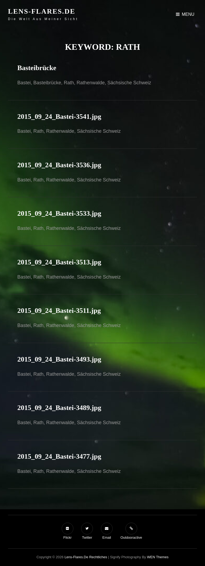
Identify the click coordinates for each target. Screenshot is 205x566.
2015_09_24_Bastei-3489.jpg (59, 408)
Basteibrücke (36, 68)
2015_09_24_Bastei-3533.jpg (59, 213)
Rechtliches (98, 557)
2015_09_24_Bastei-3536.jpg (59, 165)
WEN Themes (158, 557)
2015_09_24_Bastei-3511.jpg (59, 310)
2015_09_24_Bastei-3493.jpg (59, 359)
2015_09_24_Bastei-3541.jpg (59, 116)
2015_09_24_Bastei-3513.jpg (59, 262)
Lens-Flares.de (41, 11)
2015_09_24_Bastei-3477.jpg (59, 456)
